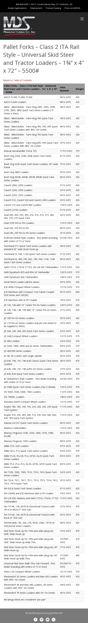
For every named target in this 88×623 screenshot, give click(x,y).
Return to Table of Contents (17, 80)
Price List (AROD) (72, 8)
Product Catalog (53, 8)
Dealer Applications (17, 8)
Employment (36, 8)
